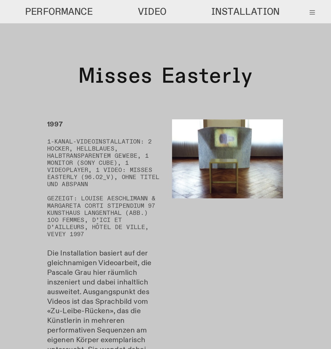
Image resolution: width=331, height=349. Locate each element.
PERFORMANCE (59, 12)
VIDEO (152, 12)
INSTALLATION (245, 12)
